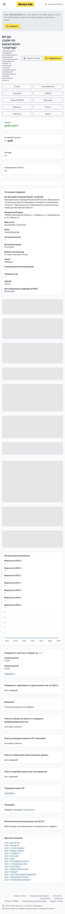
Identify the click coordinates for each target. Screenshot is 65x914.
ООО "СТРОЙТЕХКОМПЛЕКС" (17, 880)
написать (12, 26)
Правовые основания (39, 896)
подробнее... (10, 674)
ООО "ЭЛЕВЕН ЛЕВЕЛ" (14, 851)
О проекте (57, 896)
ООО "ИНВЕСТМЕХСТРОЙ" (16, 869)
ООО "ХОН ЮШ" (11, 856)
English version (31, 58)
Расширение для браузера (34, 901)
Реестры (17, 114)
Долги (48, 114)
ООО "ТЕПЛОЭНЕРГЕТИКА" (16, 877)
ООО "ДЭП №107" (12, 843)
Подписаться (53, 58)
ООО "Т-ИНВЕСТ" (12, 853)
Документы (45, 898)
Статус (17, 86)
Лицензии (17, 93)
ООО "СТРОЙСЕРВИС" (14, 848)
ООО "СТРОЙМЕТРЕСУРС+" (17, 861)
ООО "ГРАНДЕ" (11, 872)
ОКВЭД (48, 93)
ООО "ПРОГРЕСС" (12, 866)
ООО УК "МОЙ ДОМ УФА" (16, 864)
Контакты (58, 898)
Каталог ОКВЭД (12, 901)
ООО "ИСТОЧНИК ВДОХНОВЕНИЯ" (20, 874)
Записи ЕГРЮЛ (17, 100)
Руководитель (48, 86)
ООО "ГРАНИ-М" (11, 845)
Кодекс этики (20, 896)
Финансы (17, 107)
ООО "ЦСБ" (9, 859)
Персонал (48, 100)
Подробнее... (29, 810)
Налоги (48, 107)
